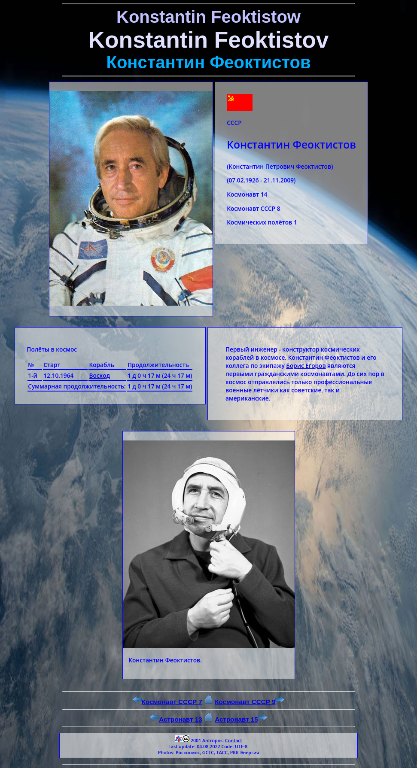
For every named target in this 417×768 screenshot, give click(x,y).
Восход (99, 375)
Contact (233, 741)
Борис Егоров (306, 365)
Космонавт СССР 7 (167, 701)
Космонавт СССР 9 (249, 701)
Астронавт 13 (176, 719)
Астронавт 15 (241, 719)
